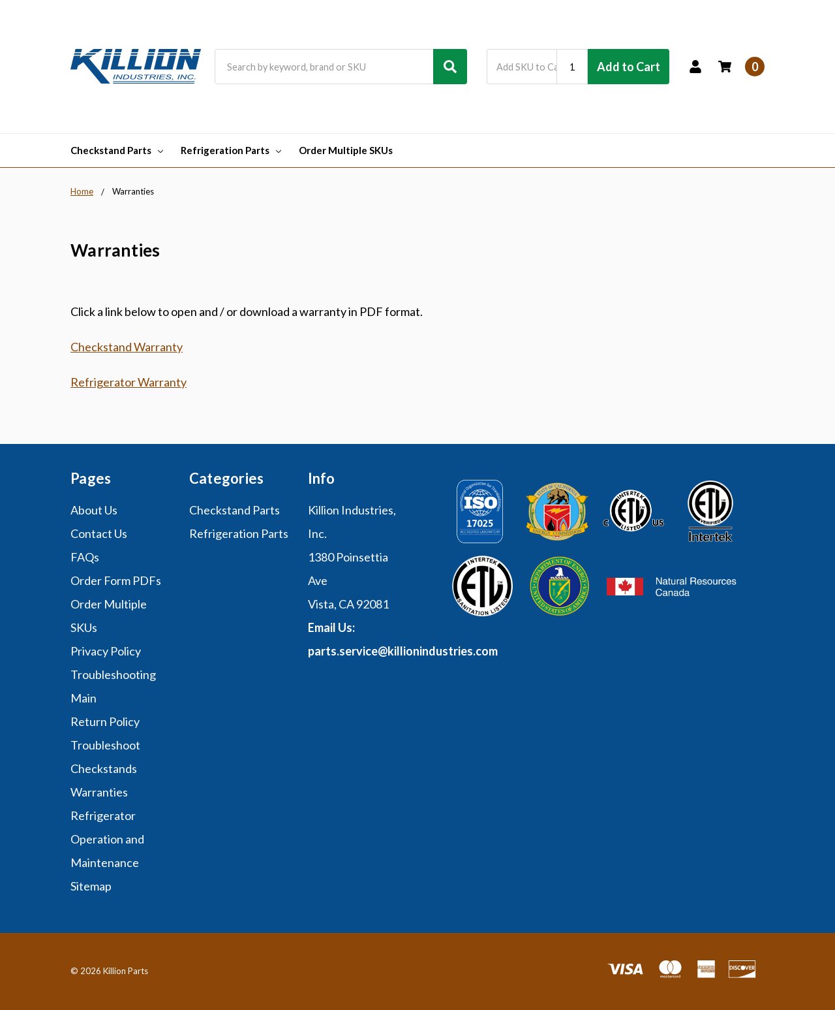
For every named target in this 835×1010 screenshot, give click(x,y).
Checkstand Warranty (126, 346)
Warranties (99, 792)
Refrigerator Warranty (128, 382)
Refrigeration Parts (231, 150)
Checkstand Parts (116, 150)
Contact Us (98, 533)
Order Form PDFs (115, 580)
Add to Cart (628, 66)
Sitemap (91, 886)
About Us (93, 510)
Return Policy (105, 721)
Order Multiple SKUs (346, 150)
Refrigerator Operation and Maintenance (107, 839)
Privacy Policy (105, 651)
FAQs (84, 557)
